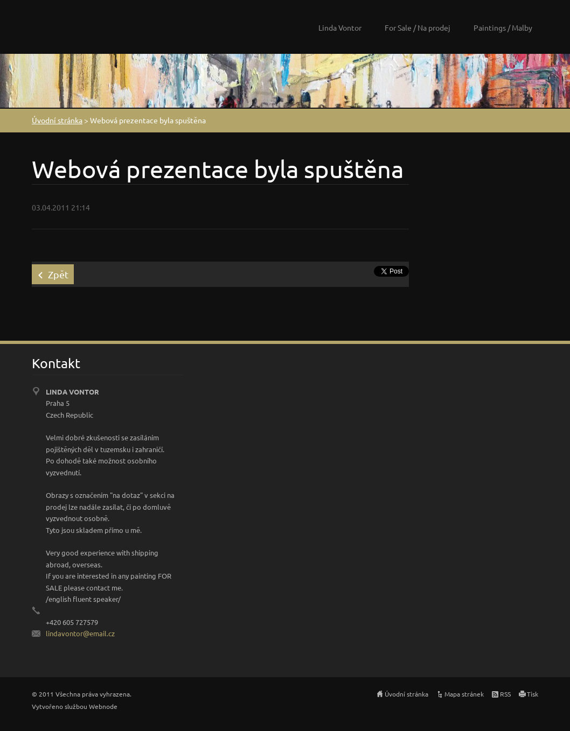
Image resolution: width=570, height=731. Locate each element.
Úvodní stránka (57, 120)
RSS (505, 694)
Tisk (532, 694)
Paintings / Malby (503, 27)
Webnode (103, 706)
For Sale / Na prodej (417, 27)
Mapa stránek (464, 694)
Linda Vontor (340, 27)
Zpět (58, 274)
